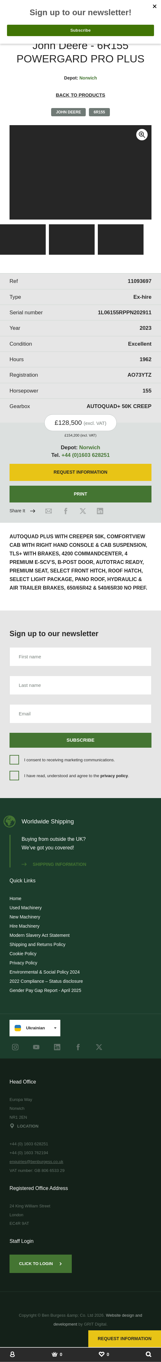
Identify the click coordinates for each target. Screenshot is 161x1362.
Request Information (124, 1338)
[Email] (48, 511)
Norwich (88, 77)
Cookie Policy (23, 953)
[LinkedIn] (100, 511)
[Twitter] (83, 511)
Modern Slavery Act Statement (40, 935)
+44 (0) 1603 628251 (29, 1143)
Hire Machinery (24, 926)
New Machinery (25, 916)
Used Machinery (26, 907)
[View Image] (23, 239)
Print (80, 493)
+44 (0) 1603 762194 (29, 1152)
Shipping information (54, 864)
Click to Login (40, 1263)
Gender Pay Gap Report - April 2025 (45, 990)
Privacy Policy (23, 962)
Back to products (80, 95)
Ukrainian (30, 1028)
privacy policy (114, 775)
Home (15, 898)
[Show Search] (148, 1354)
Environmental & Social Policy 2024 (45, 972)
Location (24, 1126)
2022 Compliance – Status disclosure (46, 981)
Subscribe (81, 740)
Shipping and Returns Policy (37, 944)
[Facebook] (66, 511)
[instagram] (15, 1047)
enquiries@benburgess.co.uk (36, 1161)
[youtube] (36, 1047)
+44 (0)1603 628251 (86, 455)
